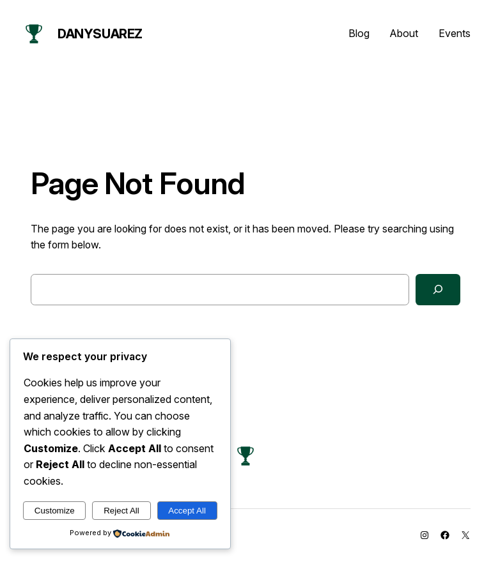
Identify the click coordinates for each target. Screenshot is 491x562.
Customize (55, 510)
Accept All (187, 510)
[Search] (438, 289)
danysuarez (100, 34)
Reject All (121, 510)
